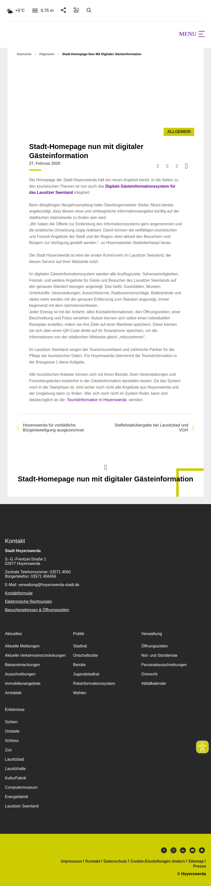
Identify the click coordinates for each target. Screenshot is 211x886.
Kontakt (93, 861)
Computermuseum (21, 787)
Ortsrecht (149, 674)
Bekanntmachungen (22, 665)
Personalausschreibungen (164, 665)
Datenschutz (115, 861)
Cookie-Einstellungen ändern (157, 861)
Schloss (12, 740)
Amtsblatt (13, 693)
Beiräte (79, 665)
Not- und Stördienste (159, 655)
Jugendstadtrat (86, 674)
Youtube (192, 850)
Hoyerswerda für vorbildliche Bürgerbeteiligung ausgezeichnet (50, 427)
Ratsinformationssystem (94, 683)
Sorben (11, 722)
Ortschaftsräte (85, 655)
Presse (199, 866)
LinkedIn (183, 850)
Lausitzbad (14, 759)
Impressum (71, 861)
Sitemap (196, 861)
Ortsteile (12, 731)
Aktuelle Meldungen (22, 646)
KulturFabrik (15, 778)
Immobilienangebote (22, 683)
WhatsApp (202, 850)
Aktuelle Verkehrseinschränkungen (35, 655)
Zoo (8, 750)
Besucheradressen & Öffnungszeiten (37, 610)
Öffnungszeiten (154, 646)
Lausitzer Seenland (22, 806)
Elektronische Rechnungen (28, 601)
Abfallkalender (153, 683)
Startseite (24, 54)
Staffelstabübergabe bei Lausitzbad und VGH (154, 427)
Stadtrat (80, 646)
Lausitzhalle (15, 769)
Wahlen (80, 693)
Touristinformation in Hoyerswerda (97, 400)
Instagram (173, 850)
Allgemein (46, 54)
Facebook (164, 850)
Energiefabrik (16, 797)
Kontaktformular (19, 593)
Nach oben (105, 467)
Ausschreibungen (20, 674)
